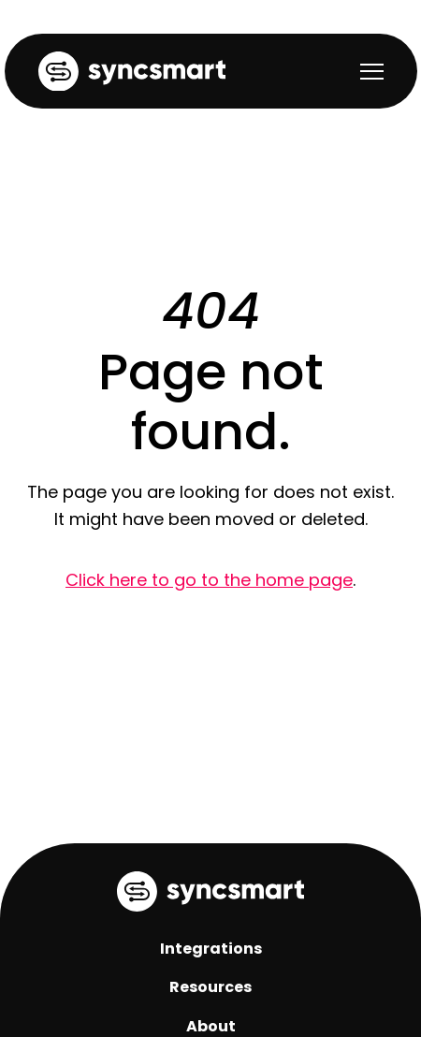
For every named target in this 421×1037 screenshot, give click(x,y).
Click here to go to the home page (209, 580)
